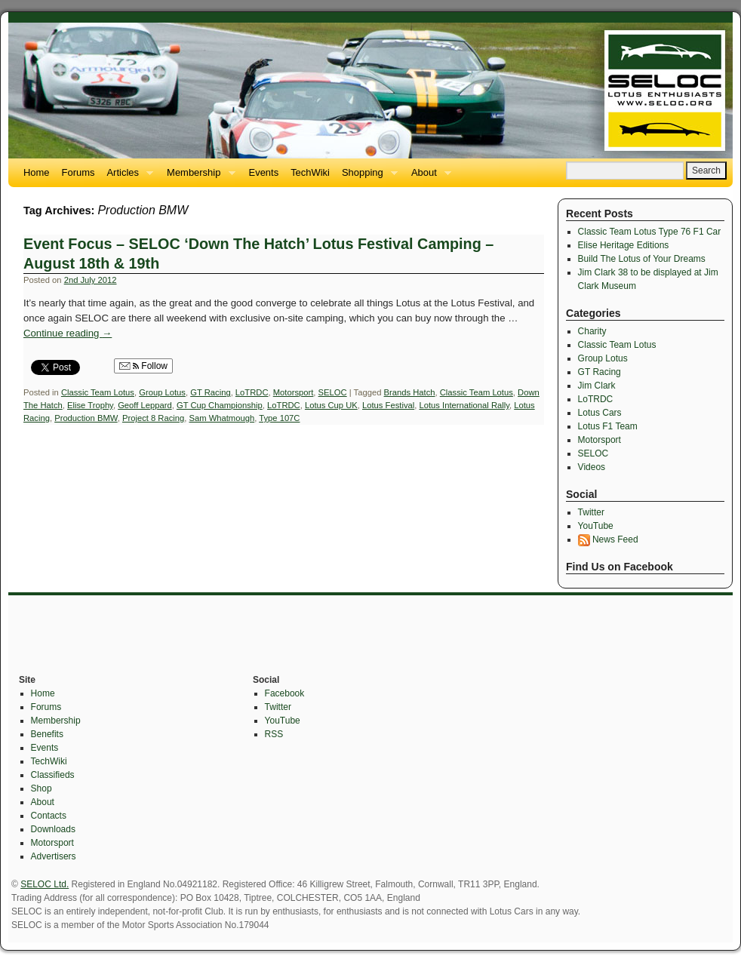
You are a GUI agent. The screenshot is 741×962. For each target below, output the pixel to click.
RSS (274, 734)
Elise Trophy (90, 405)
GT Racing (210, 392)
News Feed (608, 539)
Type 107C (279, 418)
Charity (592, 331)
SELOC (332, 392)
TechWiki (310, 172)
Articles (126, 177)
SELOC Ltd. (44, 884)
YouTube (595, 526)
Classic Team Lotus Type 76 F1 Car (649, 231)
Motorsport (293, 392)
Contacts (48, 815)
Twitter (591, 512)
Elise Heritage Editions (623, 245)
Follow (143, 366)
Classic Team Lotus (97, 392)
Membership (198, 177)
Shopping (367, 177)
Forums (78, 172)
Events (264, 172)
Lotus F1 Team (608, 426)
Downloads (53, 829)
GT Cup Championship (220, 405)
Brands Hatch (409, 392)
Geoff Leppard (145, 405)
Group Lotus (162, 392)
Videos (591, 467)
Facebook (285, 693)
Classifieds (53, 775)
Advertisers (53, 856)
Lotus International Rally (464, 405)
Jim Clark (597, 385)
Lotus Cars (600, 412)
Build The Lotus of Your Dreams (642, 259)
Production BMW (86, 418)
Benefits (47, 734)
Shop (41, 788)
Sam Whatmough (222, 418)
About (428, 177)
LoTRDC (252, 392)
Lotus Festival (388, 405)
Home (36, 172)
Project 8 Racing (153, 418)
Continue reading (67, 333)
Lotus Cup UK (331, 405)
